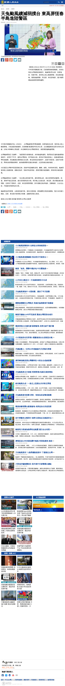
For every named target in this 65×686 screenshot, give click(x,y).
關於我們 (26, 680)
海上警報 (46, 207)
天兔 (21, 207)
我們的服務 (18, 680)
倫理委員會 (50, 680)
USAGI (28, 207)
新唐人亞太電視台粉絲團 (14, 203)
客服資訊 (34, 680)
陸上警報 (36, 207)
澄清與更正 (42, 680)
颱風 (14, 207)
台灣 (8, 207)
